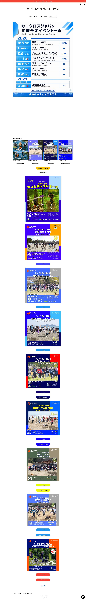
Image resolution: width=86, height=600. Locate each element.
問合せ (45, 16)
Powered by (43, 597)
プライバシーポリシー (17, 593)
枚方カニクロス (51, 163)
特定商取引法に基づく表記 (27, 593)
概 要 (40, 16)
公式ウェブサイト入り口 (43, 168)
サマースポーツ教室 (20, 163)
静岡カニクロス (35, 163)
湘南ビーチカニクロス (65, 163)
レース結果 (43, 264)
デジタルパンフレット (43, 397)
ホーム (30, 16)
